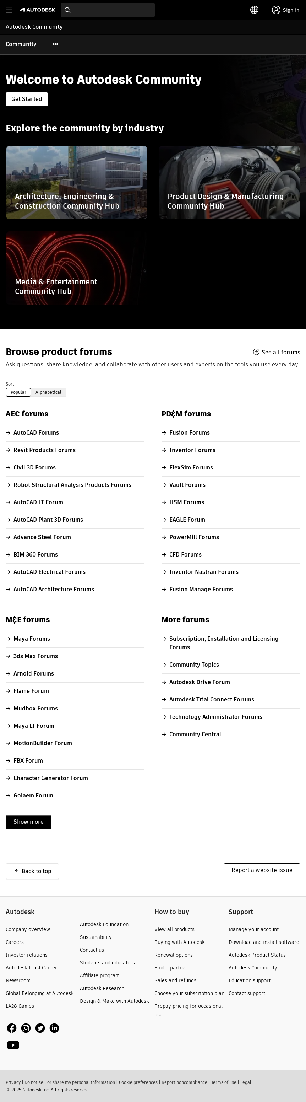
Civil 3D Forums (34, 467)
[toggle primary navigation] (13, 10)
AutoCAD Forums (36, 433)
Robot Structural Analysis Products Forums (72, 485)
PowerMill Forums (194, 537)
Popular (18, 392)
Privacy (13, 1082)
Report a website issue (262, 870)
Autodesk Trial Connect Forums (211, 699)
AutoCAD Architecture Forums (53, 589)
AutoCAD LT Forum (38, 502)
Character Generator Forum (50, 778)
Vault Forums (187, 485)
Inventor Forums (192, 450)
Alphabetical (48, 392)
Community (21, 44)
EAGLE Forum (187, 520)
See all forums (281, 352)
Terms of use (223, 1082)
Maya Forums (31, 639)
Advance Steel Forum (42, 537)
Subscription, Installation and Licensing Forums (224, 643)
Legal (245, 1082)
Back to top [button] (36, 871)
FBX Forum (28, 761)
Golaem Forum (33, 795)
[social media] (41, 1037)
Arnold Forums (33, 674)
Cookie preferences (138, 1082)
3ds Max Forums (35, 656)
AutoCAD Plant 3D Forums (48, 520)
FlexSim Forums (191, 467)
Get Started (26, 99)
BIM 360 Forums (35, 554)
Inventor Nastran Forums (204, 572)
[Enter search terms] (108, 10)
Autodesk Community (34, 27)
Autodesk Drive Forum (199, 682)
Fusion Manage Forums (201, 589)
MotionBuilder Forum (42, 743)
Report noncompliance (184, 1082)
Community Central (195, 734)
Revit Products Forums (44, 450)
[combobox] (108, 10)
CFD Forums (185, 554)
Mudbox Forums (35, 708)
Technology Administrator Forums (215, 717)
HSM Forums (186, 502)
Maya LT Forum (33, 726)
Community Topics (194, 665)
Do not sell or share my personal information (69, 1082)
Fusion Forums (189, 433)
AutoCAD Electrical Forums (49, 572)
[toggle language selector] (254, 9)
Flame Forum (31, 691)
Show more (28, 822)
